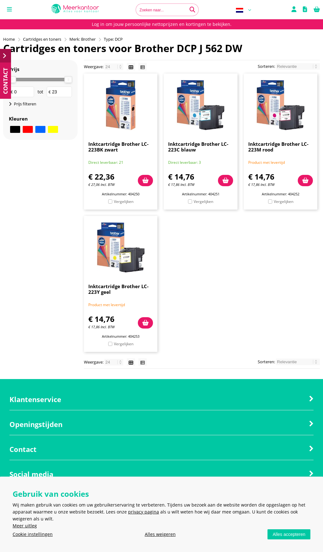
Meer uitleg (25, 526)
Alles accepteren (289, 534)
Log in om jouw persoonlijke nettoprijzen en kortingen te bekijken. (162, 24)
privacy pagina (143, 512)
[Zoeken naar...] (192, 9)
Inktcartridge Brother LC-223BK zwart (118, 147)
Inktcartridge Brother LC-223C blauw (198, 147)
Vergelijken (123, 201)
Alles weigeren (160, 534)
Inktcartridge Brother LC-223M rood (278, 147)
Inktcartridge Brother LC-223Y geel (118, 289)
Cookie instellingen (33, 534)
